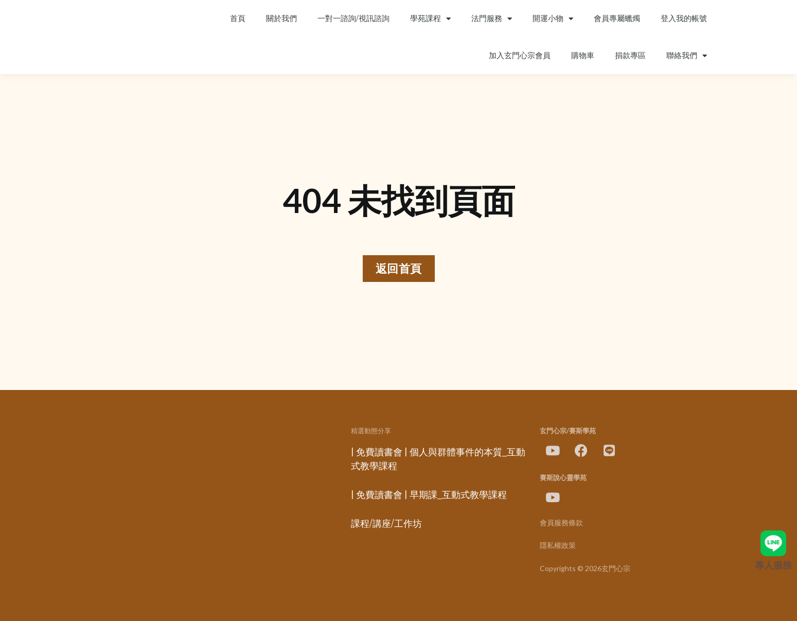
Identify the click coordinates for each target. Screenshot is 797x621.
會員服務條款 (561, 523)
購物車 (582, 55)
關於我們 (281, 18)
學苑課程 (430, 19)
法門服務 (491, 19)
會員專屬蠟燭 (617, 18)
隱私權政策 (558, 545)
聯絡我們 (686, 56)
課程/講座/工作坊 (386, 523)
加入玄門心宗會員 (520, 55)
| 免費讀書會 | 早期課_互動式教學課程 (429, 495)
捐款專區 (630, 55)
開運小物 (553, 19)
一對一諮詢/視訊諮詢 (353, 18)
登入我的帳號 (684, 18)
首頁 (237, 18)
